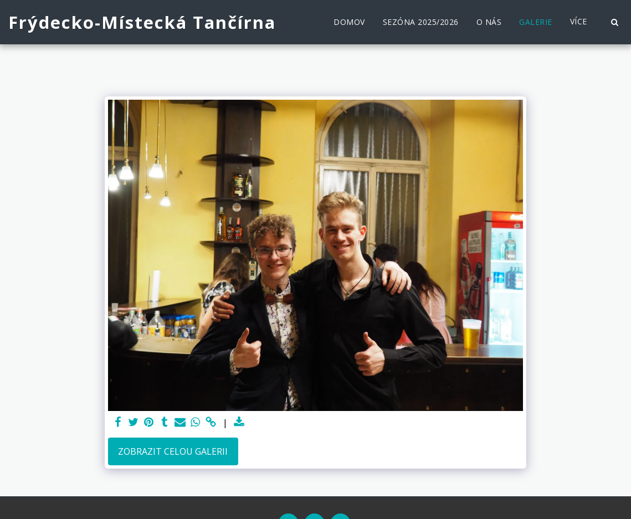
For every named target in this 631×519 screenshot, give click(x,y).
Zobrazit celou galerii (173, 451)
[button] (614, 22)
